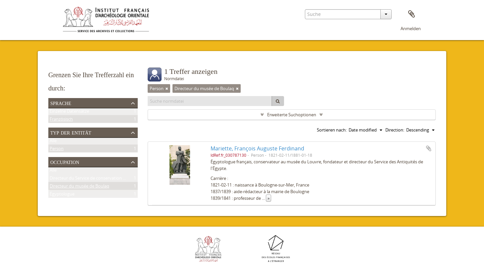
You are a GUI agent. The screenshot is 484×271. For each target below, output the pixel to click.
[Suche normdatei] (210, 101)
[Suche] (277, 101)
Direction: (394, 130)
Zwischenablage (411, 14)
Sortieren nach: (332, 130)
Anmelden (411, 28)
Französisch (61, 120)
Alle (53, 142)
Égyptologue (62, 195)
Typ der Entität (70, 132)
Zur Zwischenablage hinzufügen (428, 148)
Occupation (64, 161)
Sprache (60, 102)
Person (57, 150)
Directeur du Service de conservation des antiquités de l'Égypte (111, 179)
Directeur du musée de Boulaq (79, 187)
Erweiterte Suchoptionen (291, 115)
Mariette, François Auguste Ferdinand (257, 148)
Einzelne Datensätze (69, 112)
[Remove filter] (167, 88)
